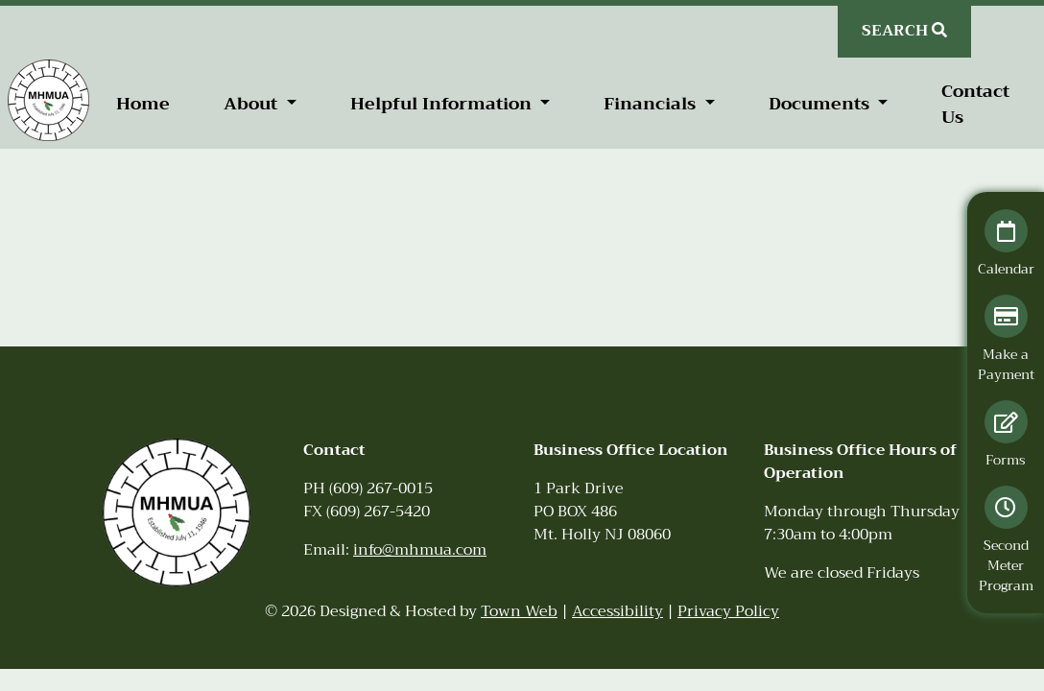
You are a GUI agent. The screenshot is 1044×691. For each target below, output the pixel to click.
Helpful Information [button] (443, 103)
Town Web (519, 611)
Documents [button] (821, 103)
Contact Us (975, 104)
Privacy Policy (728, 611)
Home (143, 103)
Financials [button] (652, 103)
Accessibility (617, 611)
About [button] (253, 103)
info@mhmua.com (419, 549)
